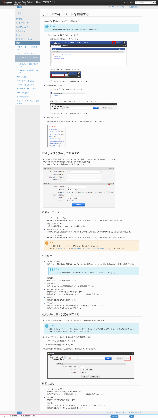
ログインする (20, 31)
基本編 (18, 35)
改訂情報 (19, 19)
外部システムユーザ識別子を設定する (28, 102)
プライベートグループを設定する (28, 48)
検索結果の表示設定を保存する (29, 71)
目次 (19, 7)
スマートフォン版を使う (25, 81)
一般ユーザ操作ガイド (35, 1)
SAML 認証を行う (23, 93)
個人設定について (22, 27)
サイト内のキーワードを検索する (28, 59)
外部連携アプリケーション (26, 89)
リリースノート (61, 249)
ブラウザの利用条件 (23, 23)
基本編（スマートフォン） (25, 39)
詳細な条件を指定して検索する (29, 65)
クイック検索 (128, 3)
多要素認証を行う (23, 97)
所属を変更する (22, 77)
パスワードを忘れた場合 (25, 85)
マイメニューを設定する (25, 53)
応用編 (18, 43)
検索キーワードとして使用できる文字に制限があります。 (92, 249)
